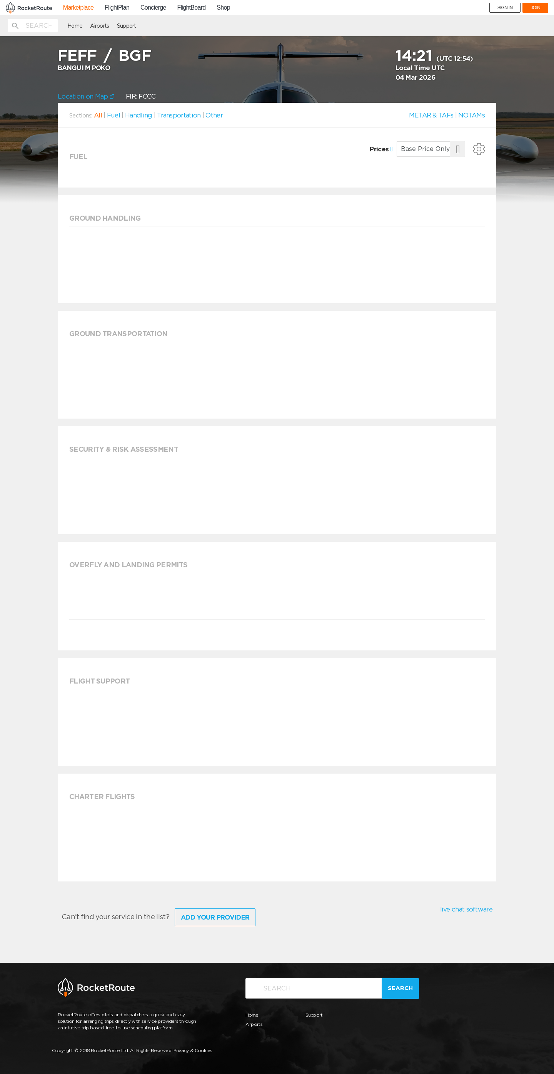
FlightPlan (117, 8)
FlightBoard (191, 8)
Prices (381, 149)
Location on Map (86, 96)
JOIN (535, 7)
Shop (223, 8)
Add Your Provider (215, 917)
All (98, 115)
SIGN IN (505, 7)
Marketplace (78, 8)
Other (214, 115)
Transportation (178, 115)
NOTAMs (471, 115)
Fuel (113, 115)
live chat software (466, 909)
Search (400, 988)
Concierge (153, 8)
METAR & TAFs (431, 115)
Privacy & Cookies (193, 1050)
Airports (99, 26)
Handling (138, 115)
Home (74, 26)
